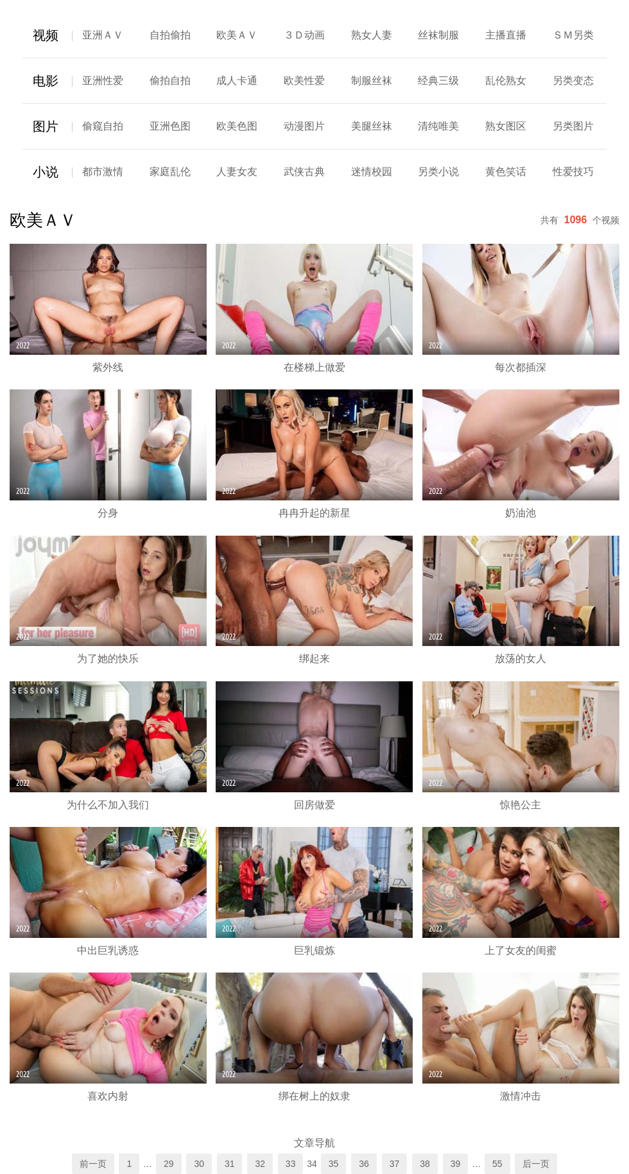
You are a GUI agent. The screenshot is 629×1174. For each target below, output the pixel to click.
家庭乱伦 (170, 171)
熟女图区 (505, 126)
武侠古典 (304, 171)
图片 (45, 126)
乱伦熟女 (505, 80)
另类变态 (573, 80)
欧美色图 (236, 126)
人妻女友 (236, 171)
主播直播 (505, 35)
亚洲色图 (170, 126)
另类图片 (573, 126)
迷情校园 (371, 171)
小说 (45, 172)
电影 (45, 81)
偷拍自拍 (170, 80)
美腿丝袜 (371, 126)
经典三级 (438, 80)
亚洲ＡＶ (102, 35)
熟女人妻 (371, 35)
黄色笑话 (505, 171)
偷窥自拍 (102, 126)
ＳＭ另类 (573, 35)
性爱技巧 (573, 171)
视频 (45, 35)
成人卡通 (236, 80)
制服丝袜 (371, 80)
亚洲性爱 (102, 80)
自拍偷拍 (170, 35)
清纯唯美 (438, 126)
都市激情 (102, 171)
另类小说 (438, 171)
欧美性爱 (304, 80)
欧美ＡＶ (236, 35)
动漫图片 (304, 126)
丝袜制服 (438, 35)
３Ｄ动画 (304, 35)
